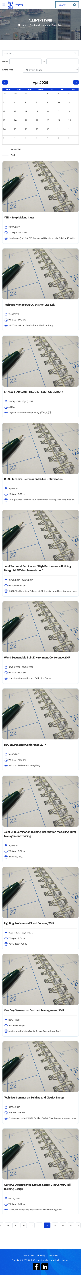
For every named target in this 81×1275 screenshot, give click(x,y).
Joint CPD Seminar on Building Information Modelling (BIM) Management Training (40, 834)
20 (15, 120)
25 (69, 120)
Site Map (41, 1255)
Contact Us (28, 1255)
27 (15, 129)
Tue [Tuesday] (29, 89)
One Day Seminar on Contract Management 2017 (34, 1010)
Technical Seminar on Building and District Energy (34, 1097)
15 (37, 111)
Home (21, 25)
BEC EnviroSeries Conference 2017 (25, 744)
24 (59, 120)
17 (58, 111)
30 (15, 93)
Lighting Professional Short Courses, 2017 (29, 923)
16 (48, 111)
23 (48, 120)
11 (69, 102)
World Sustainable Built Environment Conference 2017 (37, 657)
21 (26, 120)
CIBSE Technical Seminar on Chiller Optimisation (33, 479)
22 (37, 120)
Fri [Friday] (62, 89)
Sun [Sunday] (8, 89)
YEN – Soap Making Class (19, 217)
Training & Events (38, 25)
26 (4, 129)
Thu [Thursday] (51, 89)
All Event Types (56, 25)
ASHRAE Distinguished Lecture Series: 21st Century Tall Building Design (37, 1186)
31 (26, 93)
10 (59, 102)
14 (26, 111)
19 (4, 120)
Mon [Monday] (19, 89)
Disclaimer (53, 1255)
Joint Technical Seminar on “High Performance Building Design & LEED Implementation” (37, 568)
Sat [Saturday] (73, 89)
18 (69, 111)
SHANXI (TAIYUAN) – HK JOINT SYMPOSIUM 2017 (33, 391)
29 (4, 93)
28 (26, 129)
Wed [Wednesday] (40, 89)
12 (4, 111)
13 (15, 111)
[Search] (75, 4)
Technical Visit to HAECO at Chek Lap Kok (29, 304)
